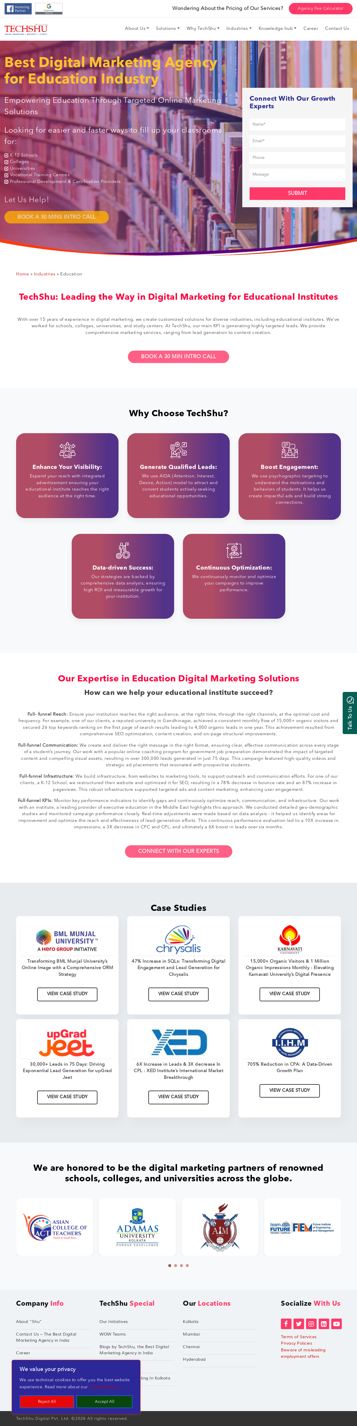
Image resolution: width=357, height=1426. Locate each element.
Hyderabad (194, 1359)
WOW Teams (112, 1334)
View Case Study (67, 994)
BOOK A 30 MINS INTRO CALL (57, 224)
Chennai (191, 1346)
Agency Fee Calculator (321, 8)
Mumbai (191, 1334)
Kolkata (191, 1321)
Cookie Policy (105, 1387)
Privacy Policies (296, 1343)
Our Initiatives (113, 1321)
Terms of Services (299, 1336)
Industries (45, 274)
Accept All (104, 1402)
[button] (170, 1265)
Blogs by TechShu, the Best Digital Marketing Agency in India (134, 1349)
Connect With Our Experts (178, 858)
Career (23, 1352)
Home (22, 274)
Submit (297, 193)
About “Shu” (29, 1321)
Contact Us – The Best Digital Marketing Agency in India (46, 1337)
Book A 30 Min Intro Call (178, 363)
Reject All (47, 1402)
